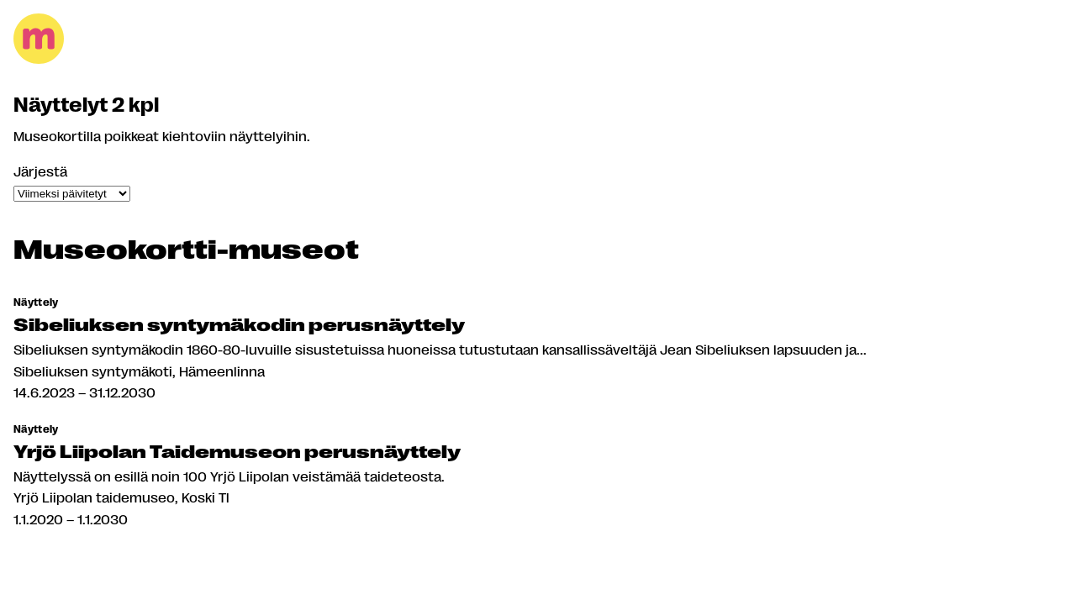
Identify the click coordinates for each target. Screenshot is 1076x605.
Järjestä (40, 171)
